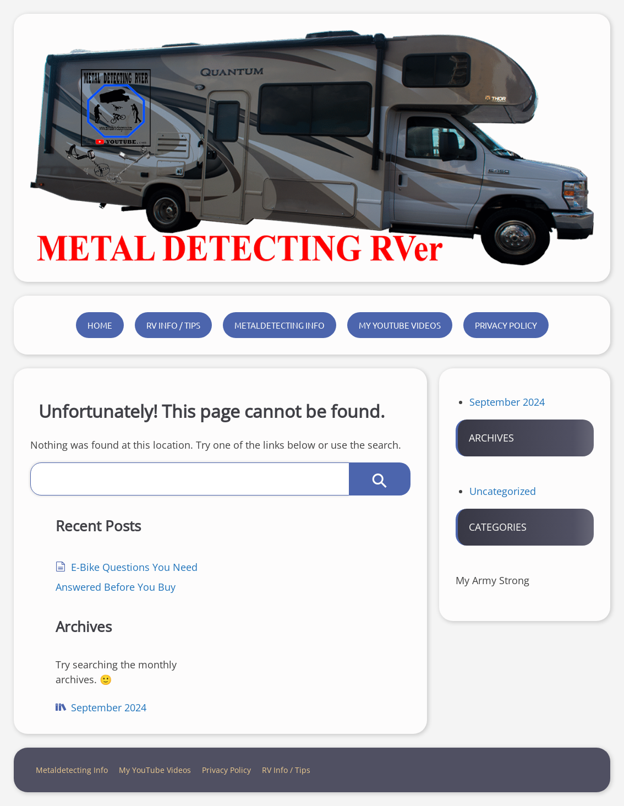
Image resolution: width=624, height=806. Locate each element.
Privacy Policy (506, 325)
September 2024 (108, 707)
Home (99, 325)
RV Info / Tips (173, 325)
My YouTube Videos (400, 325)
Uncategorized (502, 491)
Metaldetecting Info (279, 325)
